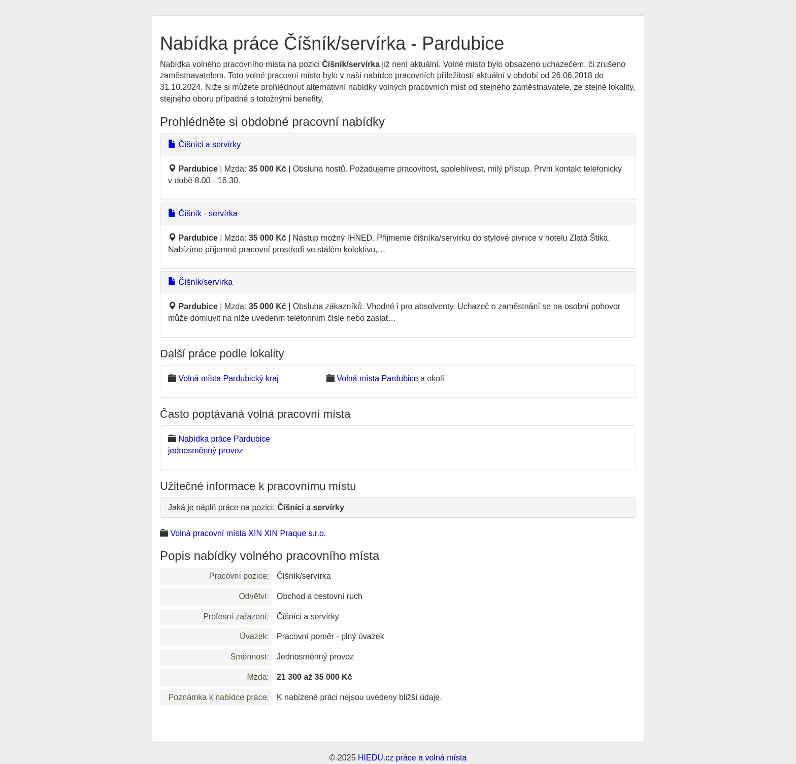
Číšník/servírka (200, 282)
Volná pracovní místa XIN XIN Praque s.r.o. (248, 533)
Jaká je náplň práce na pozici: (256, 507)
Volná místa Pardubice (377, 378)
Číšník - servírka (203, 213)
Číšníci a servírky (204, 144)
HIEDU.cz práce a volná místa (412, 757)
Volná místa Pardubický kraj (228, 378)
